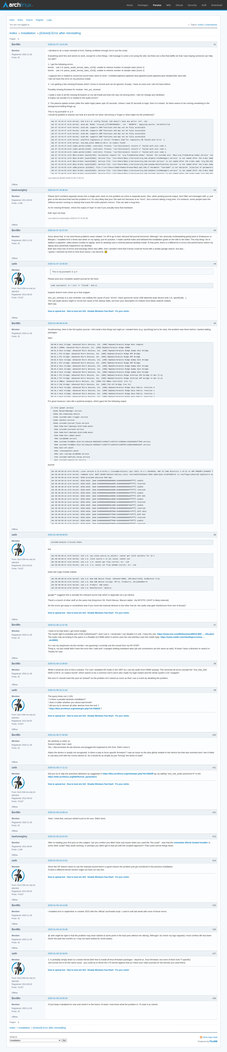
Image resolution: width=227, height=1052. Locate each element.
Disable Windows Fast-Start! (100, 311)
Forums (157, 5)
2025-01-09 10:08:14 (58, 812)
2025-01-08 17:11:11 (58, 767)
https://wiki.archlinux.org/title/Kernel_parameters (72, 777)
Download (216, 5)
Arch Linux (17, 5)
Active (200, 24)
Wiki (168, 5)
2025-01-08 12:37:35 (58, 625)
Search (29, 20)
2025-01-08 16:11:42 (58, 690)
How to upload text (56, 311)
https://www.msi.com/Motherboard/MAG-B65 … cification (185, 634)
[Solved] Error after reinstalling (60, 33)
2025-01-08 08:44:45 (58, 323)
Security (192, 5)
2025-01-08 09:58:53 (58, 535)
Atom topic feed (210, 1037)
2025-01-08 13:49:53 (58, 663)
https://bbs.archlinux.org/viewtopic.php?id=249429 (74, 708)
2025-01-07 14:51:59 (58, 44)
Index (12, 20)
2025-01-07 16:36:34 (58, 190)
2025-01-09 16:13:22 (58, 860)
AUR (204, 5)
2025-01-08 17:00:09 (58, 735)
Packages (143, 5)
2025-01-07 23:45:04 (58, 264)
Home (130, 5)
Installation (28, 33)
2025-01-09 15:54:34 (58, 836)
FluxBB (213, 1041)
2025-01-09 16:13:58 (58, 905)
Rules (20, 20)
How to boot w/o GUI (76, 311)
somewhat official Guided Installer (191, 842)
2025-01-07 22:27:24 (58, 230)
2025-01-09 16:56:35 (58, 998)
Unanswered (211, 24)
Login (49, 20)
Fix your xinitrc (122, 311)
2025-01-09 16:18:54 (58, 953)
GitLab (179, 5)
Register (40, 20)
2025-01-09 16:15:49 (58, 929)
